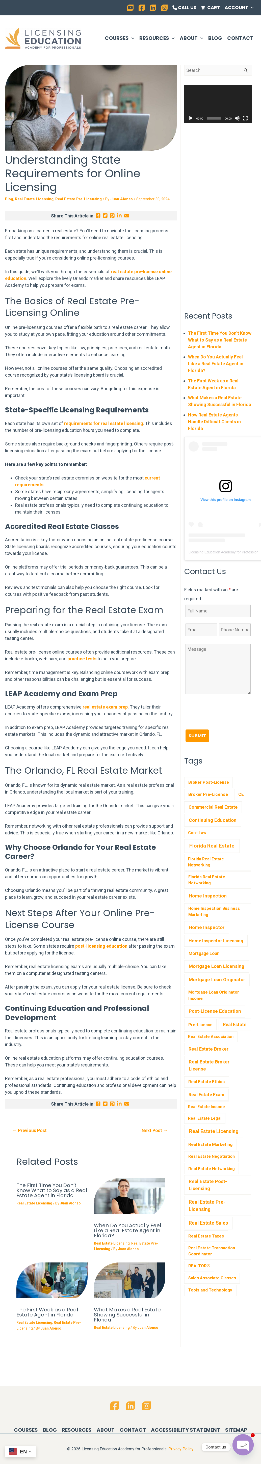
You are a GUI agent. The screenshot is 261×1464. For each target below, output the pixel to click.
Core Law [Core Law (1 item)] (197, 832)
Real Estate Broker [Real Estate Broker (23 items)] (208, 1049)
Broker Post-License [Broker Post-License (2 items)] (208, 782)
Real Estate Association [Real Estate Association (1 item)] (210, 1036)
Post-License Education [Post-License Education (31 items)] (215, 1011)
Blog (215, 38)
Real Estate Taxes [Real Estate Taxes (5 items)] (206, 1235)
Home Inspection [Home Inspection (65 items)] (208, 896)
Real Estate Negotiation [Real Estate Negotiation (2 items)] (211, 1156)
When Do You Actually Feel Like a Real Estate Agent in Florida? (127, 1230)
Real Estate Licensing (34, 199)
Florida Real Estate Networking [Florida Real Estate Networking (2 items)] (206, 880)
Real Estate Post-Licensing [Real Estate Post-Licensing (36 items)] (208, 1185)
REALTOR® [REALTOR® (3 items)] (199, 1265)
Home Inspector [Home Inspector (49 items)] (206, 927)
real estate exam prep (105, 707)
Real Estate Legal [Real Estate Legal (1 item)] (204, 1118)
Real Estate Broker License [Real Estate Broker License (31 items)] (209, 1065)
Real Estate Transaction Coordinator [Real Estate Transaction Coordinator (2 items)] (211, 1251)
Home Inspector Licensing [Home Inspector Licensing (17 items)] (216, 940)
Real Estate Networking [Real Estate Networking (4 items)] (211, 1168)
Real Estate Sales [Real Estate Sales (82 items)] (208, 1223)
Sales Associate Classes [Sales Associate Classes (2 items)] (212, 1278)
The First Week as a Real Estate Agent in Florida (47, 1312)
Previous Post (29, 1130)
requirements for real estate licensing (103, 423)
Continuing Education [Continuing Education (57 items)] (213, 820)
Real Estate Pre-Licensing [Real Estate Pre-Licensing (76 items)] (207, 1205)
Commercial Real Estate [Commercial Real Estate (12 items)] (213, 807)
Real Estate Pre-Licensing (78, 199)
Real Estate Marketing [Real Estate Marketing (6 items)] (210, 1144)
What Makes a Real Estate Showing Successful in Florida (127, 1314)
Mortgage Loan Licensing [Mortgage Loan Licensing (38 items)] (216, 966)
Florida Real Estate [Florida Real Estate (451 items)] (211, 846)
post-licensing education (101, 946)
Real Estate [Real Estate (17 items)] (234, 1024)
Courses (119, 38)
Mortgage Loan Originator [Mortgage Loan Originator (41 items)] (217, 979)
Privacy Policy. (181, 1449)
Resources (157, 38)
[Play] (190, 118)
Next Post (155, 1130)
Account (239, 7)
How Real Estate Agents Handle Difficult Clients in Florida (214, 421)
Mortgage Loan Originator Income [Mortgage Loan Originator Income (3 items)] (213, 995)
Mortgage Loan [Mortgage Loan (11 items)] (204, 953)
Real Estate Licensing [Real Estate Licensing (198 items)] (214, 1131)
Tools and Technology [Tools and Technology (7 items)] (210, 1289)
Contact (240, 38)
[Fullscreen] (245, 118)
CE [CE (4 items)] (241, 794)
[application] (251, 7)
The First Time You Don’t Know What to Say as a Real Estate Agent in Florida (51, 1190)
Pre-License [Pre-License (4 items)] (200, 1024)
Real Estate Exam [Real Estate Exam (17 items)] (206, 1094)
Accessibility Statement (185, 1430)
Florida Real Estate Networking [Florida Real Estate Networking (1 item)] (206, 862)
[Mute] (237, 118)
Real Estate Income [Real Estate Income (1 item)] (206, 1106)
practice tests (81, 658)
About (191, 38)
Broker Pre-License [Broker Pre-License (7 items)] (208, 794)
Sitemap (236, 1430)
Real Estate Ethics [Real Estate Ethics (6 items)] (206, 1081)
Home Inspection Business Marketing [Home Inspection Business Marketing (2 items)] (214, 911)
